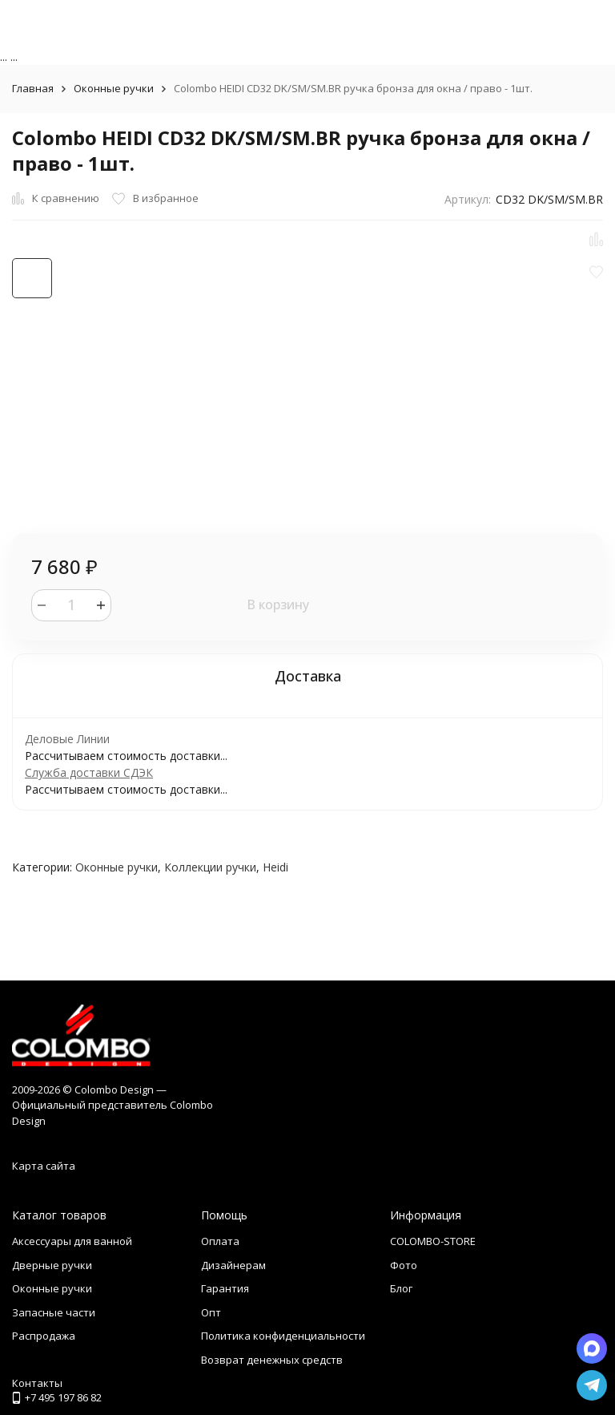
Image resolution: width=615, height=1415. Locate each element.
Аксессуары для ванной (72, 1241)
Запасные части (53, 1312)
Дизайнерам (233, 1265)
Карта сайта (43, 1165)
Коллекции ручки (210, 867)
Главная (33, 88)
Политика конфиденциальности (283, 1335)
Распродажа (43, 1335)
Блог (401, 1288)
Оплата (220, 1241)
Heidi (275, 867)
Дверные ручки (52, 1265)
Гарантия (225, 1288)
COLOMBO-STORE (433, 1241)
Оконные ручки (114, 88)
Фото (403, 1265)
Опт (211, 1312)
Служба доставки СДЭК (89, 772)
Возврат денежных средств (272, 1359)
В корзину (278, 604)
